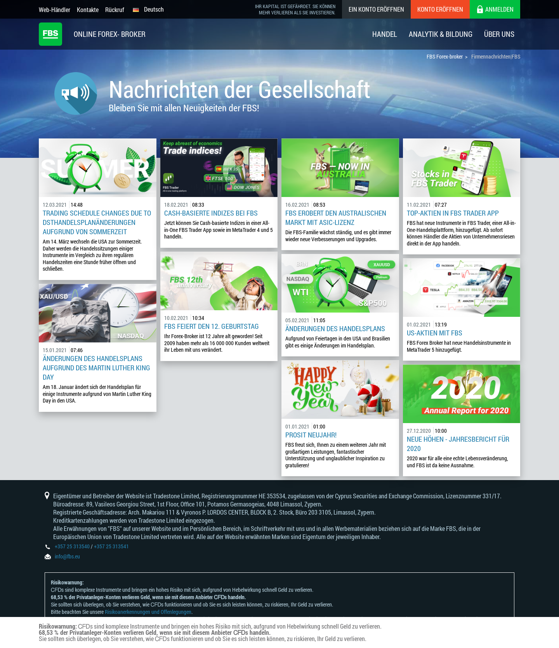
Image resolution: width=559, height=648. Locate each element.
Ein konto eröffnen (376, 9)
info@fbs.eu (67, 556)
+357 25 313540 (72, 546)
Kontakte (88, 9)
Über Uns (499, 34)
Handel (384, 34)
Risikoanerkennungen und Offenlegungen (148, 611)
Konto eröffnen (440, 9)
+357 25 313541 (111, 546)
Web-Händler (54, 9)
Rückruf (114, 9)
